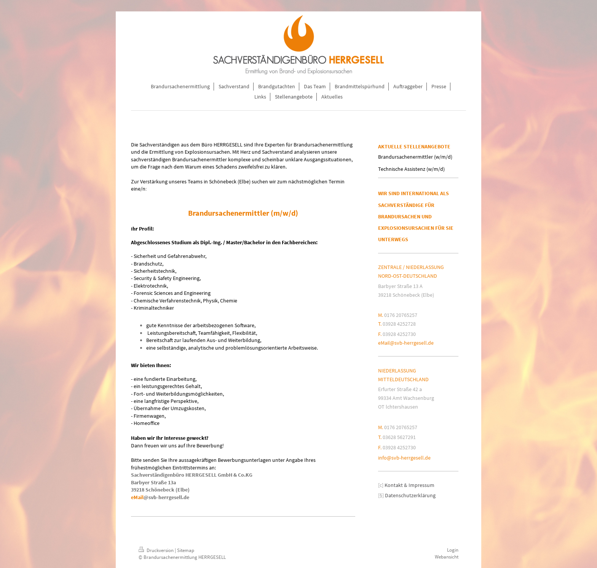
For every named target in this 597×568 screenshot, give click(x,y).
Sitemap (185, 550)
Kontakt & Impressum (409, 485)
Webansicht (446, 557)
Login (452, 550)
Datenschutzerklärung (410, 495)
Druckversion (157, 550)
